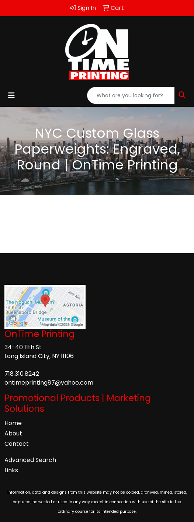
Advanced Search (30, 460)
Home (13, 423)
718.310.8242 (21, 373)
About (13, 433)
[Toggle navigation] (11, 95)
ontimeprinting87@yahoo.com (48, 382)
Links (11, 470)
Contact (16, 443)
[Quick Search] (131, 95)
